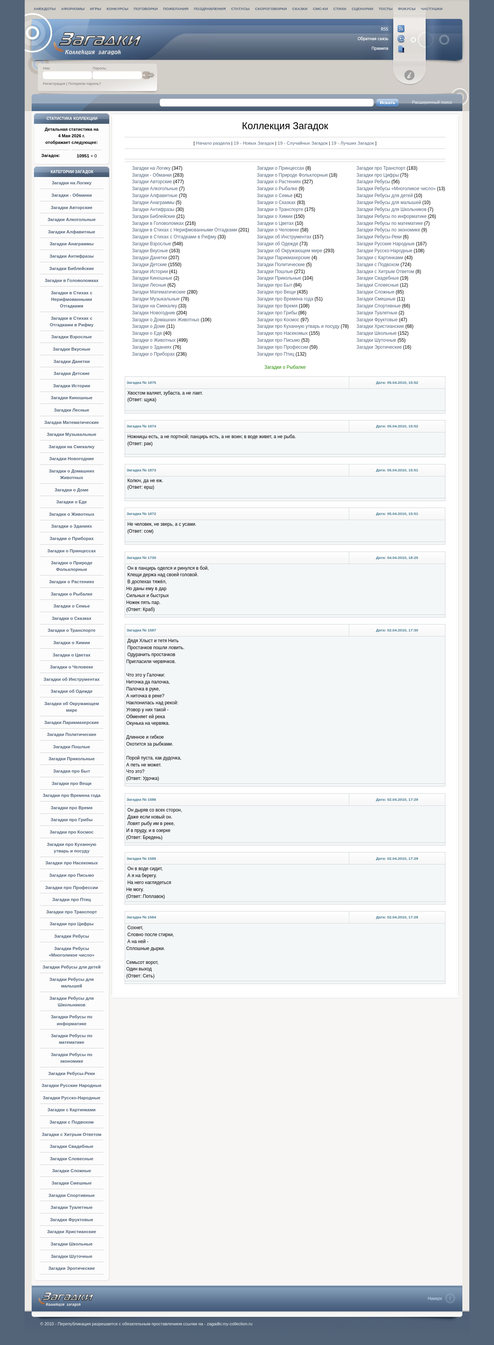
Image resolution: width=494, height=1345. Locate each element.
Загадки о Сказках (71, 618)
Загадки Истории (71, 385)
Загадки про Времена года (72, 795)
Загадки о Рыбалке (71, 594)
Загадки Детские (72, 373)
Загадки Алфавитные (71, 232)
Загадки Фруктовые (71, 1219)
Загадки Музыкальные (71, 434)
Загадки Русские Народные (72, 1085)
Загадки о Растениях (71, 581)
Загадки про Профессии (71, 887)
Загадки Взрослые (71, 336)
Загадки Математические (71, 422)
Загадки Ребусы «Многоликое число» (396, 188)
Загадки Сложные (71, 1170)
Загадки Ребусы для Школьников (391, 209)
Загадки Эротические (71, 1268)
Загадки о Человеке (71, 667)
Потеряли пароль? (84, 83)
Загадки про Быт (71, 771)
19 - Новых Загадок (254, 142)
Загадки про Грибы (72, 819)
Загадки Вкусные (71, 349)
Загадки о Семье (71, 606)
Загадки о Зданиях (71, 526)
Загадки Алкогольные (71, 219)
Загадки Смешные (72, 1183)
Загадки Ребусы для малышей (389, 202)
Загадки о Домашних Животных (166, 319)
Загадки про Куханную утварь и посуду (298, 326)
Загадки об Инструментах (72, 679)
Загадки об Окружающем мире (290, 250)
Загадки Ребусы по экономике (388, 230)
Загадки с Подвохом (71, 1122)
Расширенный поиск (432, 102)
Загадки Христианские (71, 1231)
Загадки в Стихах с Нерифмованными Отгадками (72, 299)
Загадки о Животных (72, 514)
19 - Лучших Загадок (353, 142)
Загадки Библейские (71, 268)
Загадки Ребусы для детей (71, 967)
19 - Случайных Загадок (303, 142)
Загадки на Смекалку (72, 446)
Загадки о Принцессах (71, 550)
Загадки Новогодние (71, 458)
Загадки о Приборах (71, 538)
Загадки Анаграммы (71, 243)
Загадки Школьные (72, 1244)
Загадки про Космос (72, 832)
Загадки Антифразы (71, 256)
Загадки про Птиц (71, 899)
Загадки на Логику (71, 183)
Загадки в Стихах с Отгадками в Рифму (174, 237)
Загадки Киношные (71, 397)
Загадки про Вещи (71, 783)
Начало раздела (213, 142)
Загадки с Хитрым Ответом (71, 1134)
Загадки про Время (72, 807)
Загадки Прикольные (72, 758)
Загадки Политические (71, 734)
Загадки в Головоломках (71, 280)
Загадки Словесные (71, 1158)
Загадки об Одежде (72, 691)
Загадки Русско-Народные (71, 1097)
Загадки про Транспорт (71, 912)
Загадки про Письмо (71, 875)
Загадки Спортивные (72, 1195)
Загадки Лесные (71, 410)
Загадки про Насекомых (71, 863)
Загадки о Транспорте (72, 630)
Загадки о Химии (71, 642)
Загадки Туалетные (72, 1207)
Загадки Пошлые (71, 746)
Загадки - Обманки (71, 195)
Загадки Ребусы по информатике (392, 216)
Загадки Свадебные (71, 1146)
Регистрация (54, 83)
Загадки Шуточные (72, 1256)
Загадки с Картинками (71, 1109)
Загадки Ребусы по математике (390, 223)
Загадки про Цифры (71, 923)
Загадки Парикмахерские (71, 722)
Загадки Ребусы (71, 936)
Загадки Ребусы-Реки (71, 1073)
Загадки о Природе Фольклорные (292, 175)
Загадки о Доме (72, 490)
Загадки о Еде (71, 502)
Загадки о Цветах (72, 655)
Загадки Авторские (72, 207)
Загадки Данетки (72, 361)
